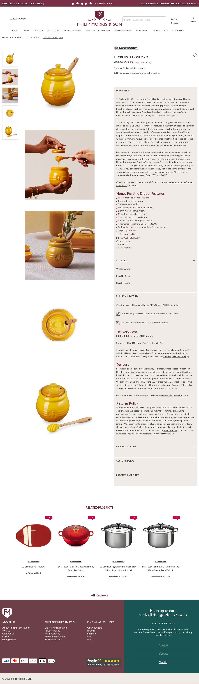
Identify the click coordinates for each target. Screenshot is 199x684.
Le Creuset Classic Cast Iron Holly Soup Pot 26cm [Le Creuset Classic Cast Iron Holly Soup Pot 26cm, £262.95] (76, 568)
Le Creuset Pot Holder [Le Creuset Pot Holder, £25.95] (33, 566)
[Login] (178, 18)
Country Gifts (161, 30)
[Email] (163, 654)
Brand (17, 30)
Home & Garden (124, 30)
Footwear (55, 30)
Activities (143, 30)
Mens (28, 30)
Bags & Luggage (74, 30)
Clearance (179, 30)
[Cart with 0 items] (192, 18)
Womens (40, 30)
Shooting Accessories (99, 30)
